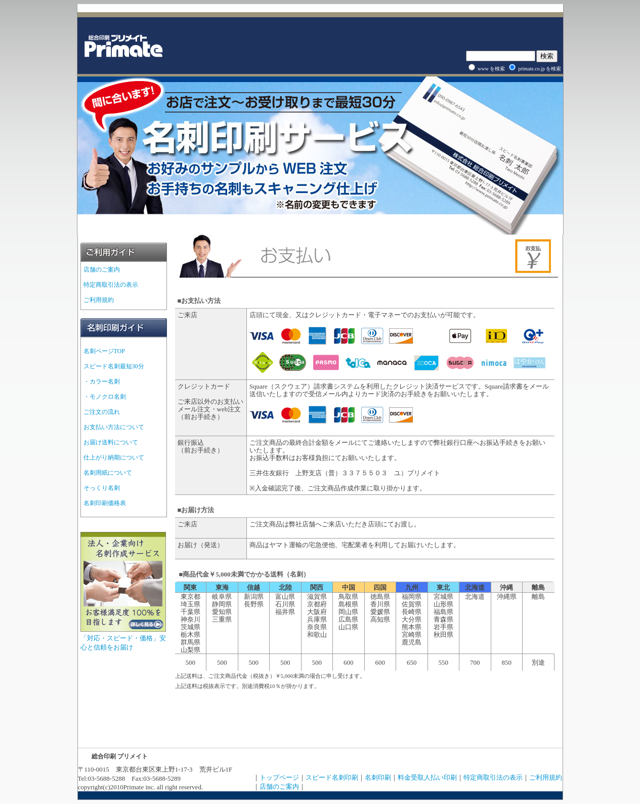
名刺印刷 (378, 777)
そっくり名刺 (101, 487)
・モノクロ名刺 (104, 396)
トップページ (279, 777)
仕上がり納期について (113, 457)
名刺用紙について (107, 472)
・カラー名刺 (101, 381)
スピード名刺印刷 (332, 777)
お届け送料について (110, 442)
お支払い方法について (113, 427)
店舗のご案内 (101, 269)
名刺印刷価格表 (104, 503)
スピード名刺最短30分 (113, 366)
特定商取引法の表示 (110, 284)
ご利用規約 (98, 299)
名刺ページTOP (104, 351)
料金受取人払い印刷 (427, 777)
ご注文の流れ (101, 411)
